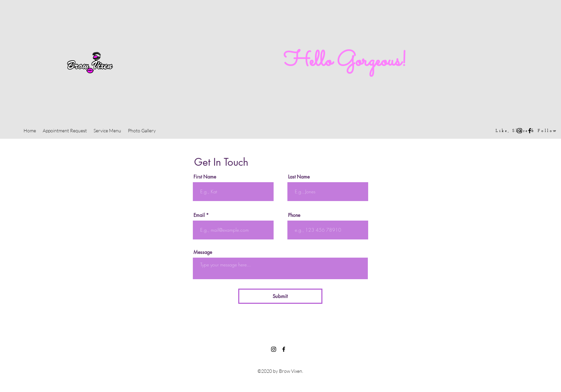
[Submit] (280, 296)
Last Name (299, 176)
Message (203, 252)
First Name (205, 176)
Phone (294, 215)
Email (199, 215)
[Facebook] (529, 130)
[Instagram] (519, 130)
